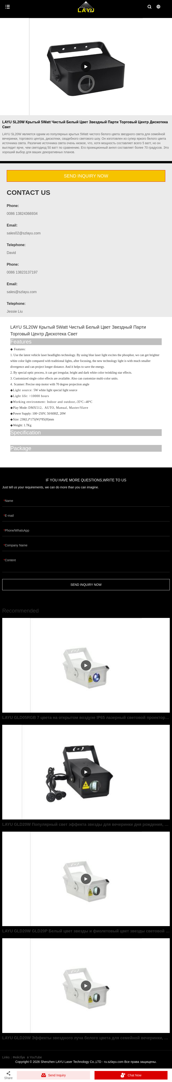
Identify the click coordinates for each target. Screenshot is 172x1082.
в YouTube (34, 1057)
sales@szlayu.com (22, 292)
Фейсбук (19, 1057)
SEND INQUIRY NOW (86, 175)
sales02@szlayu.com (24, 233)
